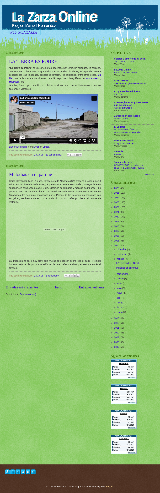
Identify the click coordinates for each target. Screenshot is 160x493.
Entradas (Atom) (28, 294)
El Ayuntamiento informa (127, 91)
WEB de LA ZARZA (23, 32)
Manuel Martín (121, 118)
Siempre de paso (123, 162)
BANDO (118, 94)
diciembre (122, 249)
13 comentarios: (54, 155)
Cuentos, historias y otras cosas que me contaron (131, 103)
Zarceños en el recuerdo (127, 116)
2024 (117, 197)
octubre (121, 259)
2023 (117, 202)
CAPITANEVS (121, 80)
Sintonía (118, 151)
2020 (117, 217)
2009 (117, 337)
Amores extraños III (123, 108)
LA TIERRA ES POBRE (33, 61)
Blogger (109, 486)
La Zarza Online (122, 70)
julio (119, 283)
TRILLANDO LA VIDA (124, 61)
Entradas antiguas (91, 287)
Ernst (36, 147)
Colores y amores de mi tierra (129, 59)
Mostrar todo (149, 175)
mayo (120, 293)
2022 (117, 207)
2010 (117, 333)
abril (119, 298)
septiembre (122, 274)
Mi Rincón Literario (124, 140)
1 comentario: (53, 276)
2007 (117, 347)
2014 (117, 245)
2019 (117, 221)
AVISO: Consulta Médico (125, 72)
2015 (117, 241)
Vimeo (46, 147)
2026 (117, 188)
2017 (117, 231)
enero (120, 312)
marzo (120, 303)
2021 (117, 212)
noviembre (122, 254)
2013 (117, 318)
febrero (121, 307)
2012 (117, 323)
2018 (117, 226)
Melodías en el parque (30, 174)
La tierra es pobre (18, 147)
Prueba (117, 154)
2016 (117, 236)
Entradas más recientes (22, 287)
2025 (117, 193)
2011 (117, 328)
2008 (117, 342)
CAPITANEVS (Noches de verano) (130, 83)
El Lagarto (119, 127)
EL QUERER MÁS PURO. (126, 143)
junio (119, 288)
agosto (120, 278)
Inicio (58, 287)
